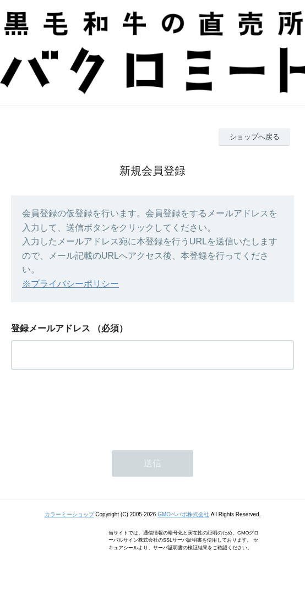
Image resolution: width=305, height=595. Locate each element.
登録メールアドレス (50, 328)
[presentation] (94, 406)
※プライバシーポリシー (70, 283)
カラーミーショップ (69, 514)
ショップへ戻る (255, 137)
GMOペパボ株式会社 (183, 514)
